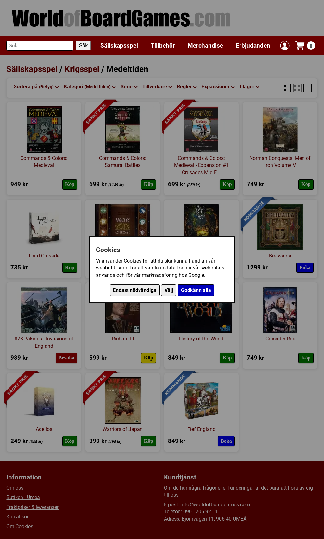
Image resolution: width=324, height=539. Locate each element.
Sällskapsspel (119, 45)
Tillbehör (163, 45)
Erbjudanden (253, 45)
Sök (83, 45)
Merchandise (205, 45)
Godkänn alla (196, 290)
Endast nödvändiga (134, 290)
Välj (169, 290)
